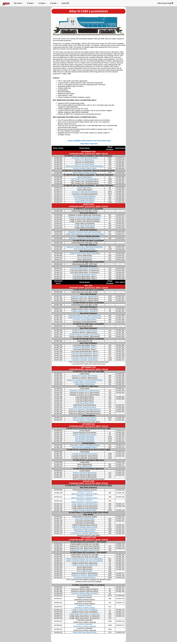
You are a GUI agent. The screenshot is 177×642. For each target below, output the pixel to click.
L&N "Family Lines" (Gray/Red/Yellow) (84, 179)
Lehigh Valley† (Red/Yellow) (84, 384)
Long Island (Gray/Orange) (84, 519)
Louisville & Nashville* (85, 358)
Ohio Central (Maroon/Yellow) (84, 249)
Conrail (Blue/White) (84, 595)
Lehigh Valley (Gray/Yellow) (85, 226)
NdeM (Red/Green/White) (84, 202)
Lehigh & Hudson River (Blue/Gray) (84, 565)
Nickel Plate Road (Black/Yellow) (84, 173)
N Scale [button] (31, 3)
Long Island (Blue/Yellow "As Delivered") (84, 268)
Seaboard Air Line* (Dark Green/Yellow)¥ (84, 550)
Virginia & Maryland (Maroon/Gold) (84, 527)
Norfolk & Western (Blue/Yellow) (84, 168)
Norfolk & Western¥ (84, 473)
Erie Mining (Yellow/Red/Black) (85, 196)
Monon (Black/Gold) (84, 257)
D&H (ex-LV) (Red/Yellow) (84, 160)
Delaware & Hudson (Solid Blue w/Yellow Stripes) (84, 607)
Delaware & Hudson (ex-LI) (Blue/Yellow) (84, 391)
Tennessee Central (85, 320)
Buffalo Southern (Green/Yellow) (84, 418)
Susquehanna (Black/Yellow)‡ (84, 577)
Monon (84, 466)
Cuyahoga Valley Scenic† (84, 315)
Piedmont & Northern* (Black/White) (85, 575)
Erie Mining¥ (84, 437)
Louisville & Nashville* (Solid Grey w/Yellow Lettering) (85, 625)
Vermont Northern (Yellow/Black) (84, 420)
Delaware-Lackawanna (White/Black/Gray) (84, 238)
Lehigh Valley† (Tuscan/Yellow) (84, 382)
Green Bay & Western (84, 445)
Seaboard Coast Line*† (84, 296)
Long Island (84, 347)
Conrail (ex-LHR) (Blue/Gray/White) (84, 158)
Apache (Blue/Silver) (84, 177)
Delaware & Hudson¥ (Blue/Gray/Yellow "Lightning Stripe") (84, 493)
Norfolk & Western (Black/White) (84, 510)
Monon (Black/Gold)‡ (84, 571)
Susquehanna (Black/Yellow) (84, 531)
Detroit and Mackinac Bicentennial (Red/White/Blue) (84, 166)
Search (65, 3)
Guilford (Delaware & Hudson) (84, 317)
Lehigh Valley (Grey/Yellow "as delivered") (84, 614)
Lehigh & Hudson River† (84, 311)
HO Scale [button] (18, 3)
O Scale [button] (42, 3)
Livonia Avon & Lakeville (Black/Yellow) (84, 533)
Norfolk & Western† (84, 330)
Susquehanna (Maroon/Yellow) (85, 529)
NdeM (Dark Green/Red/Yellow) (84, 407)
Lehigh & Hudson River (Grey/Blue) (84, 610)
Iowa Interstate (84, 447)
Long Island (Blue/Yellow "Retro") (85, 275)
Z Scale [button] (54, 3)
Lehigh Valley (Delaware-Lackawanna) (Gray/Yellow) (85, 234)
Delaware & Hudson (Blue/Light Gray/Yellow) (84, 217)
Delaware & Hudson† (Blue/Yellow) (84, 376)
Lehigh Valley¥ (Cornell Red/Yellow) (85, 504)
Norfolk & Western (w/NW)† (84, 334)
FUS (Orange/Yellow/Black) (85, 198)
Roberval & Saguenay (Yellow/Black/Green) (84, 409)
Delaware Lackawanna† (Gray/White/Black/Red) (84, 380)
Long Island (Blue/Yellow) (84, 403)
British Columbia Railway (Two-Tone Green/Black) (84, 559)
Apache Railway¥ (84, 435)
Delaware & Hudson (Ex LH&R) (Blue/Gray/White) (84, 247)
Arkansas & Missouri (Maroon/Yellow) (84, 593)
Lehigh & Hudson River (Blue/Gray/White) (84, 253)
